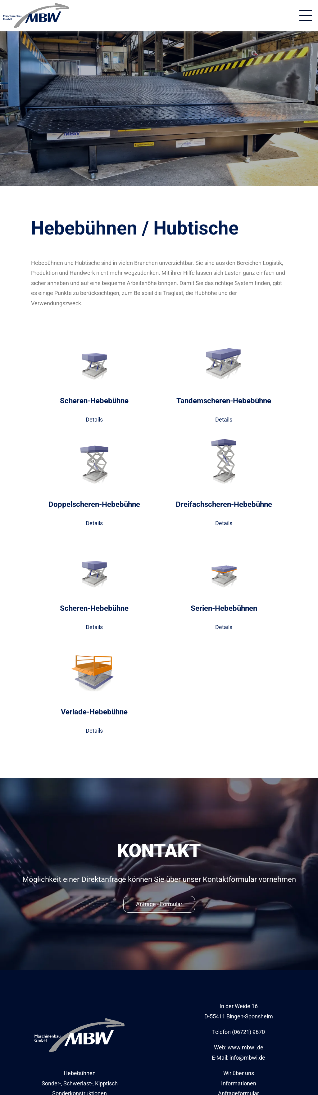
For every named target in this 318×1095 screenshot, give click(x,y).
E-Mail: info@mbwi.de (238, 1057)
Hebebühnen (80, 1073)
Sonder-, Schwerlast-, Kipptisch (80, 1083)
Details (94, 419)
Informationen (238, 1083)
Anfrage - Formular (159, 904)
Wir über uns (238, 1073)
